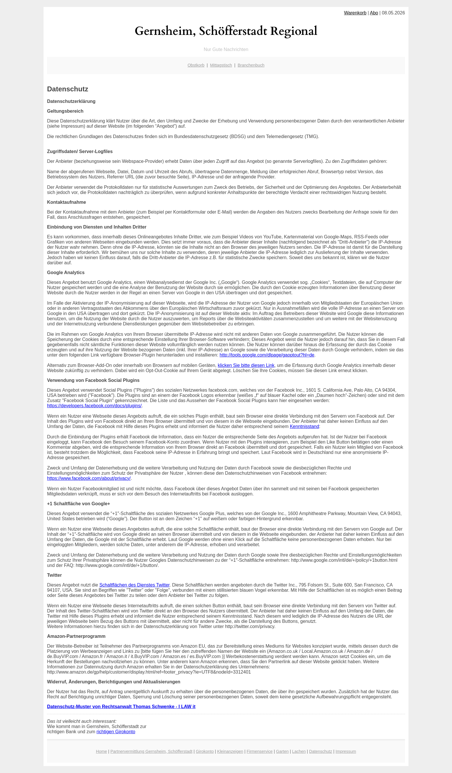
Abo (374, 12)
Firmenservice (259, 751)
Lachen (299, 751)
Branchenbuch (251, 65)
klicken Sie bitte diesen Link (246, 365)
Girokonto (205, 751)
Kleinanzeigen (230, 751)
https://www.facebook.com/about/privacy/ (89, 478)
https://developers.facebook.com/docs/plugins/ (94, 405)
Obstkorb (196, 65)
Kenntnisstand (304, 426)
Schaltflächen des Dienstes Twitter (134, 584)
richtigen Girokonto (116, 731)
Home (101, 751)
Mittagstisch (221, 65)
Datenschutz (320, 751)
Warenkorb (355, 12)
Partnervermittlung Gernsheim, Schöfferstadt (151, 751)
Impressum (346, 751)
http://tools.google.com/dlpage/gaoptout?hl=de (267, 354)
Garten (282, 751)
